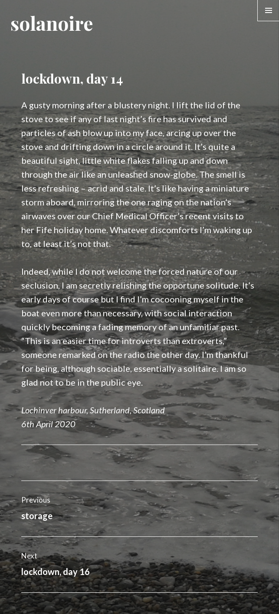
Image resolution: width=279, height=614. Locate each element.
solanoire (51, 23)
